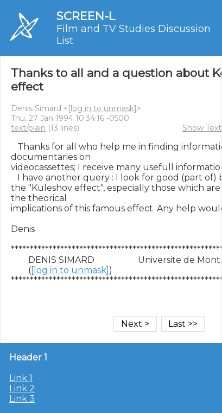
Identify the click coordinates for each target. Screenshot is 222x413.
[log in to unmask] (102, 108)
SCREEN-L (85, 16)
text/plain (28, 128)
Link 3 (22, 398)
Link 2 (22, 388)
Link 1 (21, 378)
